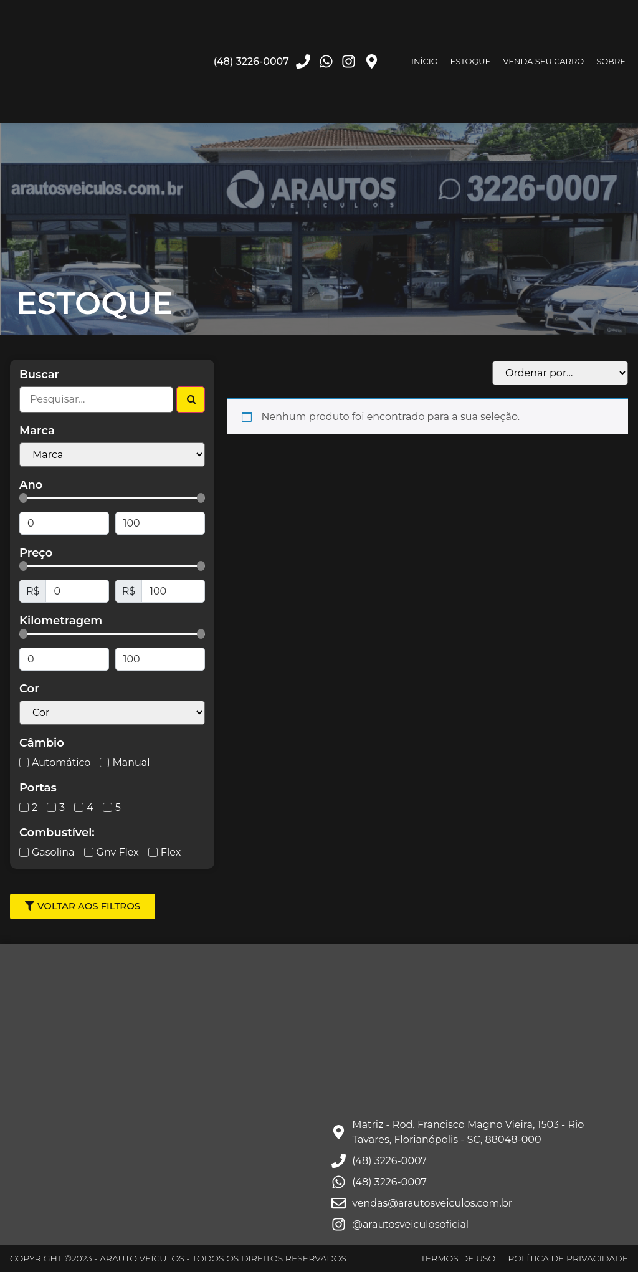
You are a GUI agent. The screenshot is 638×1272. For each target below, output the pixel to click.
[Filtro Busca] (96, 399)
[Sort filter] (560, 373)
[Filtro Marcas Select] (112, 454)
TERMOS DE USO (458, 1258)
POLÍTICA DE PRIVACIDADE (568, 1258)
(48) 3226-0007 (251, 61)
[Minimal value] (112, 498)
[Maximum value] (160, 523)
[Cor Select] (112, 713)
